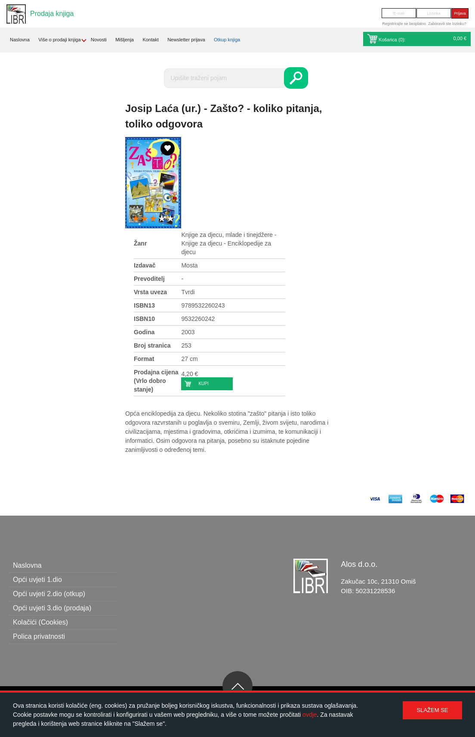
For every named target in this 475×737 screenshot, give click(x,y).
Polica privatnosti (39, 636)
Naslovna (20, 39)
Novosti (99, 39)
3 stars (153, 219)
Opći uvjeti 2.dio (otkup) (49, 593)
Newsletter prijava (186, 39)
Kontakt (150, 39)
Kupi (203, 383)
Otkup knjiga (227, 39)
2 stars (144, 219)
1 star (136, 219)
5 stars (170, 219)
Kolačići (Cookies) (40, 622)
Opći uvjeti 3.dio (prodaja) (52, 608)
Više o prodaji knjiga (59, 39)
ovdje (309, 714)
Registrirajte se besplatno (404, 24)
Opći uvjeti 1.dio (37, 579)
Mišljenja (124, 39)
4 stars (161, 219)
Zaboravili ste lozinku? (447, 24)
